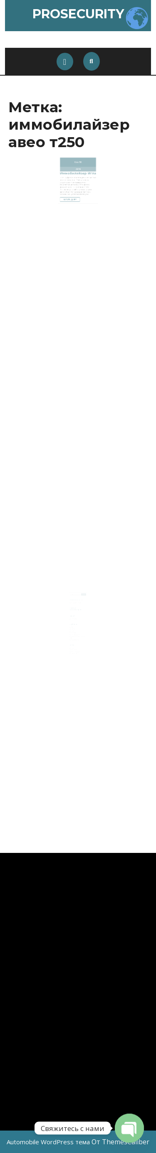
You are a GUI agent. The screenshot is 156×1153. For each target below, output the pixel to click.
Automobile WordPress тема (48, 1142)
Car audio (73, 625)
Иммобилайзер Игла (78, 171)
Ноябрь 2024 (74, 616)
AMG (72, 623)
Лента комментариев (76, 646)
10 (80, 162)
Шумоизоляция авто (76, 635)
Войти (73, 642)
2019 (78, 168)
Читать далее (73, 191)
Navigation (74, 627)
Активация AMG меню (76, 602)
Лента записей (74, 644)
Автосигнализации (75, 630)
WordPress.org (74, 647)
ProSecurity (78, 14)
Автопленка (74, 629)
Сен (76, 162)
